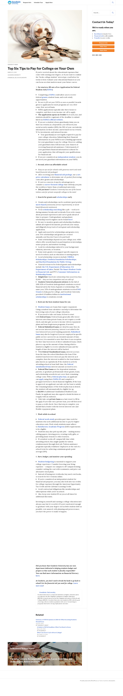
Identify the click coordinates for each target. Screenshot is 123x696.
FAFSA (52, 95)
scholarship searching (52, 212)
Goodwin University (14, 75)
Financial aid (98, 36)
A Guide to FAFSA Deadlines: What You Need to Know (54, 637)
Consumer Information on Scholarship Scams (60, 279)
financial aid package (64, 177)
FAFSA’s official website (59, 121)
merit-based (47, 207)
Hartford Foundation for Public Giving (55, 266)
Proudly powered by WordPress (88, 691)
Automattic (112, 691)
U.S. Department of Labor (56, 274)
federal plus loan (60, 383)
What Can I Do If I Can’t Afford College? (49, 643)
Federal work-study (46, 427)
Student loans (44, 312)
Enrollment (98, 34)
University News (13, 64)
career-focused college (55, 187)
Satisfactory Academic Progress (52, 434)
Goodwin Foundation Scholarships (62, 264)
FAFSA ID (57, 386)
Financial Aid (13, 77)
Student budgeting (46, 470)
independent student (67, 159)
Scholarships (22, 77)
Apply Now (49, 1)
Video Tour (103, 46)
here (71, 223)
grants (45, 98)
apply (41, 386)
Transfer (97, 38)
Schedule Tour (38, 1)
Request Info (27, 1)
